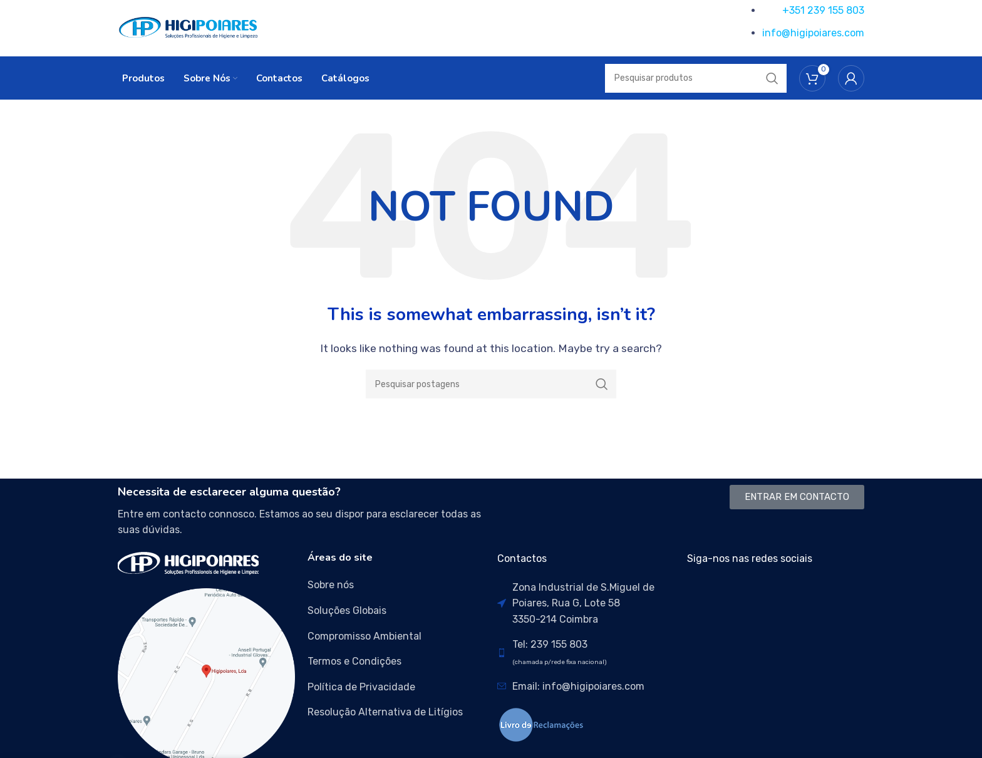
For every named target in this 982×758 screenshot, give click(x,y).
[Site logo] (188, 27)
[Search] (491, 384)
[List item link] (396, 586)
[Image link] (188, 563)
